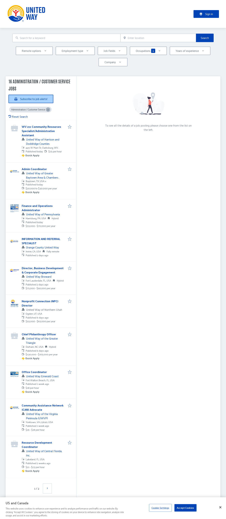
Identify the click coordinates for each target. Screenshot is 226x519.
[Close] (220, 514)
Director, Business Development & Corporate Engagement (43, 270)
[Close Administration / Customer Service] (48, 109)
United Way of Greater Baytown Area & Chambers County (42, 177)
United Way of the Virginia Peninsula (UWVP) (42, 416)
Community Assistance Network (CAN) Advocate (42, 407)
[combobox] (66, 38)
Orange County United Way (42, 247)
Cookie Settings (160, 514)
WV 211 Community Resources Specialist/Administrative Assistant (41, 131)
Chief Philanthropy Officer (39, 334)
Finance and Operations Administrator (37, 208)
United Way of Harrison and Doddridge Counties (42, 141)
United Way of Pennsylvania (43, 214)
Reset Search (18, 116)
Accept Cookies (185, 514)
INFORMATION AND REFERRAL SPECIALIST (41, 241)
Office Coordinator (34, 371)
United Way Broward (38, 276)
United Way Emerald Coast (42, 376)
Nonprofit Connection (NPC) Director (40, 303)
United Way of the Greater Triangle (42, 340)
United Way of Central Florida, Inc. (44, 453)
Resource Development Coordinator (37, 444)
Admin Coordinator (34, 168)
